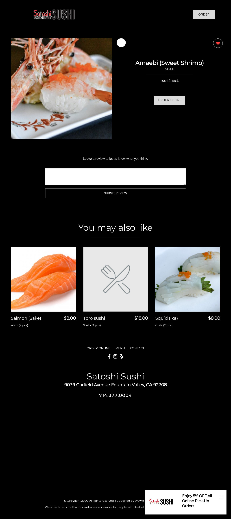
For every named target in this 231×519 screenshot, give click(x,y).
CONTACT (137, 348)
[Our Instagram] (115, 356)
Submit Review (115, 193)
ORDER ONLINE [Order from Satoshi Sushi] (98, 348)
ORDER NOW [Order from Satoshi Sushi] (204, 16)
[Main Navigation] (17, 15)
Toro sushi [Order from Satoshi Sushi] (94, 318)
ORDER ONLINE (170, 100)
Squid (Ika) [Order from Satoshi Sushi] (166, 318)
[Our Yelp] (121, 356)
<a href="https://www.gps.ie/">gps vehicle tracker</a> (115, 439)
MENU (120, 348)
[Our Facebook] (109, 356)
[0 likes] (217, 43)
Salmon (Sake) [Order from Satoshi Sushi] (26, 318)
